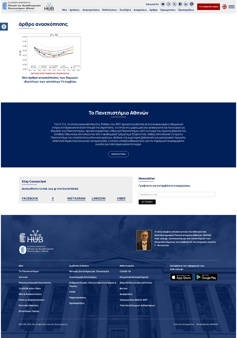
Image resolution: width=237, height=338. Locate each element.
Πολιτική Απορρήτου (184, 324)
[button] (4, 27)
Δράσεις (75, 10)
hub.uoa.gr (176, 269)
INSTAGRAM (76, 198)
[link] (163, 4)
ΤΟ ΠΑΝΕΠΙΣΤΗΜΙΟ (208, 6)
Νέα (64, 10)
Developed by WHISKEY (207, 324)
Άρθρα (153, 10)
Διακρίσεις (140, 10)
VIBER (121, 198)
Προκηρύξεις (186, 10)
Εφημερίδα (152, 4)
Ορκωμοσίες (167, 10)
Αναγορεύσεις (91, 10)
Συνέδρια (125, 10)
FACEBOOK (30, 198)
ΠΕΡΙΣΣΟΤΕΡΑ (118, 154)
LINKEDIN (98, 198)
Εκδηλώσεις (109, 10)
